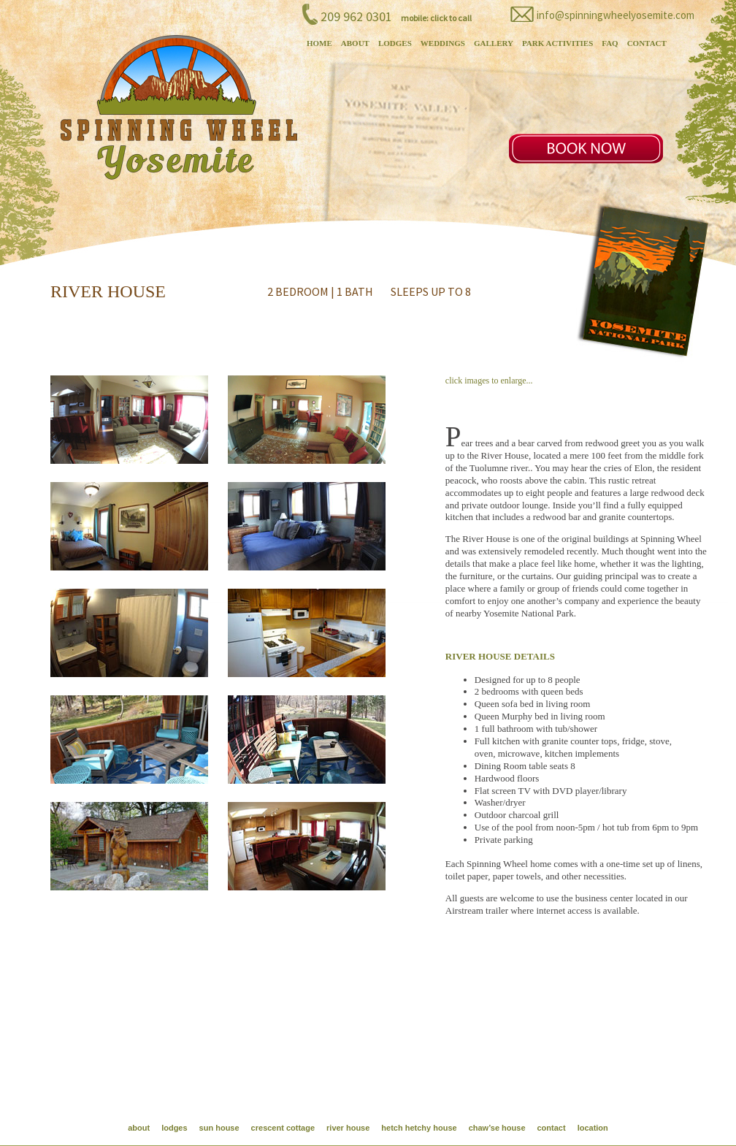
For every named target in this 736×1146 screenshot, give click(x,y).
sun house (219, 1127)
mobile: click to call (436, 17)
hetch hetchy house (418, 1127)
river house (347, 1127)
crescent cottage (283, 1127)
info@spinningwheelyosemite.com (615, 15)
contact (551, 1127)
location (593, 1127)
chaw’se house (497, 1127)
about (139, 1127)
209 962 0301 (356, 16)
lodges (174, 1127)
